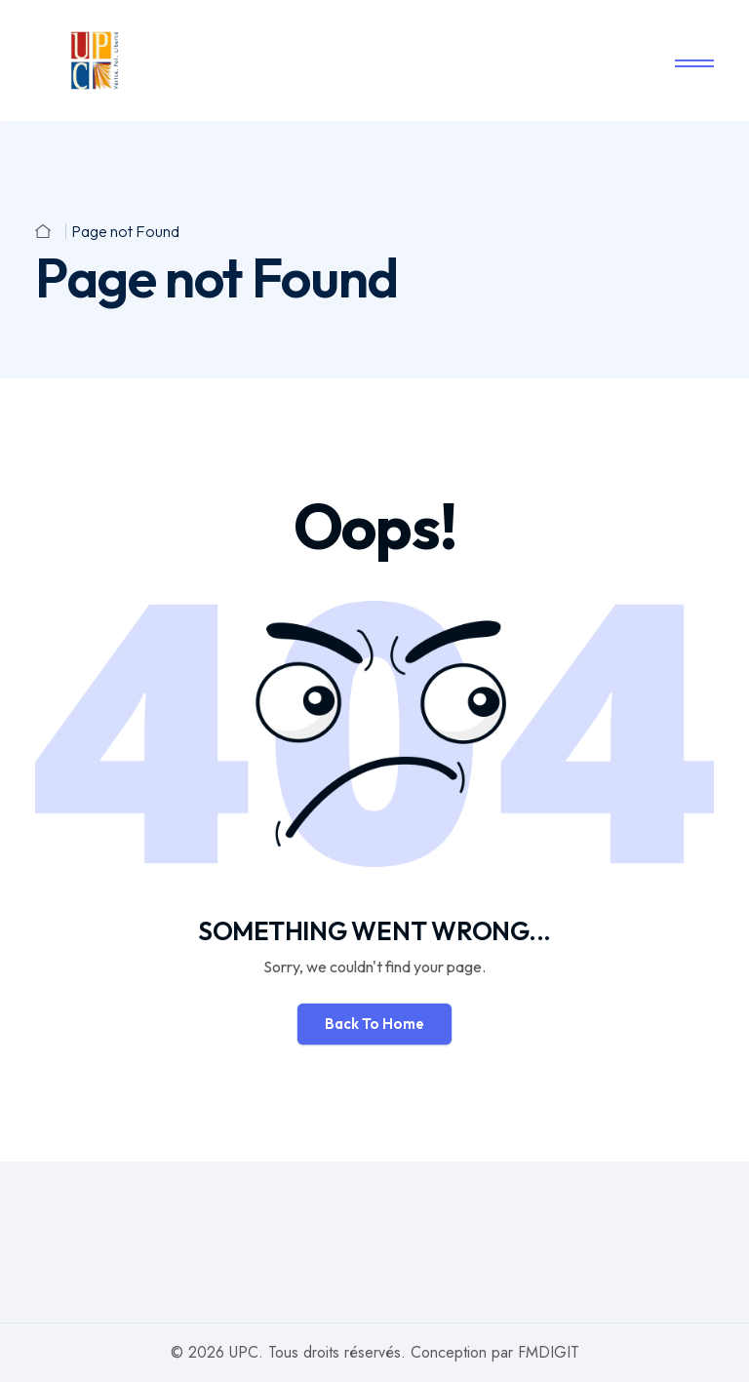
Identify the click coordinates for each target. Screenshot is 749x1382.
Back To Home (374, 1023)
